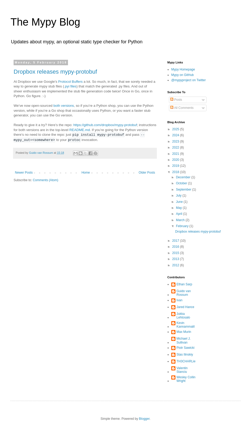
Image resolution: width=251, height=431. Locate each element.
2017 (176, 241)
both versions (63, 106)
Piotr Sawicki (185, 348)
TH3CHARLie (186, 361)
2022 (176, 147)
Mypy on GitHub (182, 75)
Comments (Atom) (45, 180)
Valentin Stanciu (181, 370)
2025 (176, 129)
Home (86, 172)
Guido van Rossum (183, 293)
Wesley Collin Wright (185, 379)
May (179, 208)
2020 (176, 160)
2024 (176, 135)
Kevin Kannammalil (185, 324)
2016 (176, 247)
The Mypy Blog (45, 22)
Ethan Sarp (184, 284)
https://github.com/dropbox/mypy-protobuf (105, 125)
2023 (176, 141)
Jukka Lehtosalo (183, 315)
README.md (79, 130)
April (179, 214)
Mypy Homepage (183, 69)
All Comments (181, 108)
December (183, 177)
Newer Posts (24, 172)
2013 (176, 259)
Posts (176, 100)
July (179, 195)
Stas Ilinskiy (184, 354)
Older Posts (147, 172)
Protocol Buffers (70, 82)
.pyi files (70, 86)
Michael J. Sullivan (183, 340)
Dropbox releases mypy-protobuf (55, 71)
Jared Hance (185, 307)
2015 (176, 253)
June (180, 202)
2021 (176, 154)
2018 (176, 172)
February (182, 226)
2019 (176, 166)
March (181, 220)
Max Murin (183, 332)
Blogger (144, 419)
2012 (176, 265)
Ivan (179, 300)
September (184, 189)
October (182, 183)
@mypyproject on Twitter (188, 80)
